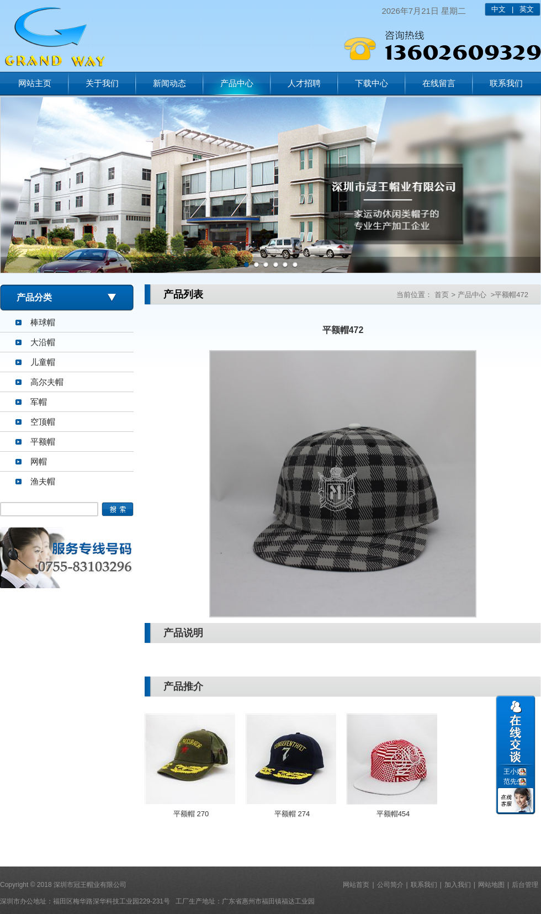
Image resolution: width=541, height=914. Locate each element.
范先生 (513, 781)
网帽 (38, 461)
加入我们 (457, 885)
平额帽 (42, 441)
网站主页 (34, 83)
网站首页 (356, 885)
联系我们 (506, 83)
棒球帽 (42, 322)
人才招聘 (304, 83)
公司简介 (390, 885)
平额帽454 (393, 814)
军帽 (38, 401)
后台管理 (525, 885)
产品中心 (236, 83)
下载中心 (371, 83)
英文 (526, 9)
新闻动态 (169, 83)
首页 (441, 294)
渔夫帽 (42, 481)
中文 (498, 9)
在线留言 (438, 83)
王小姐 (513, 771)
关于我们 (102, 83)
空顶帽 (42, 421)
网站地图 (491, 885)
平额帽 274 (292, 814)
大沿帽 (42, 342)
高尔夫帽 (46, 382)
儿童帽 (42, 362)
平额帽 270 (191, 814)
